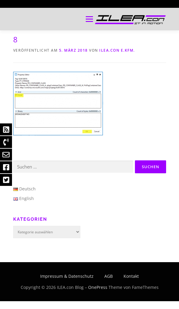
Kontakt (131, 276)
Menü (89, 19)
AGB (108, 276)
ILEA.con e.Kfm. (117, 50)
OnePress (97, 287)
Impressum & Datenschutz (67, 276)
